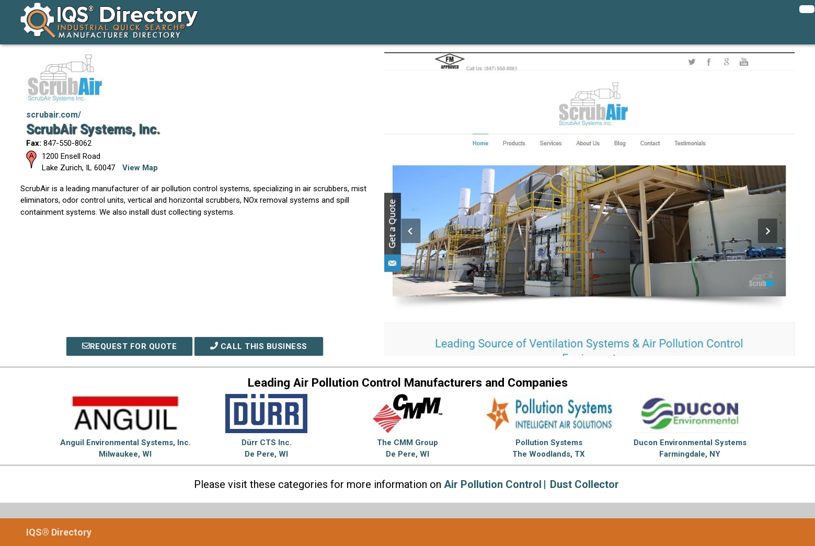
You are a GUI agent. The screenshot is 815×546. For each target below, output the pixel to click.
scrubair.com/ (53, 115)
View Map (140, 167)
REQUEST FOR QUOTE (129, 346)
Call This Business (258, 346)
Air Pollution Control (493, 484)
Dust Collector (584, 484)
